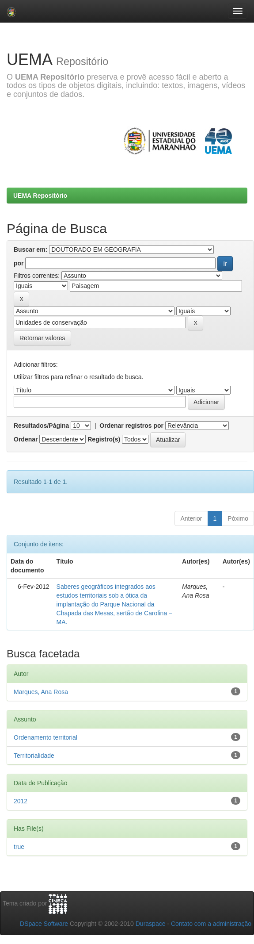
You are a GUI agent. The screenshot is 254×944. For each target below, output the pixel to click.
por (19, 263)
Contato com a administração (211, 923)
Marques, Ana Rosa (41, 691)
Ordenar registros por (131, 425)
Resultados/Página (41, 425)
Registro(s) (103, 439)
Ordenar (26, 439)
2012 (20, 801)
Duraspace (151, 923)
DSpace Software (44, 923)
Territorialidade (34, 755)
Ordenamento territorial (45, 737)
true (19, 846)
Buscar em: (30, 249)
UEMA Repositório (40, 195)
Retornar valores (42, 338)
